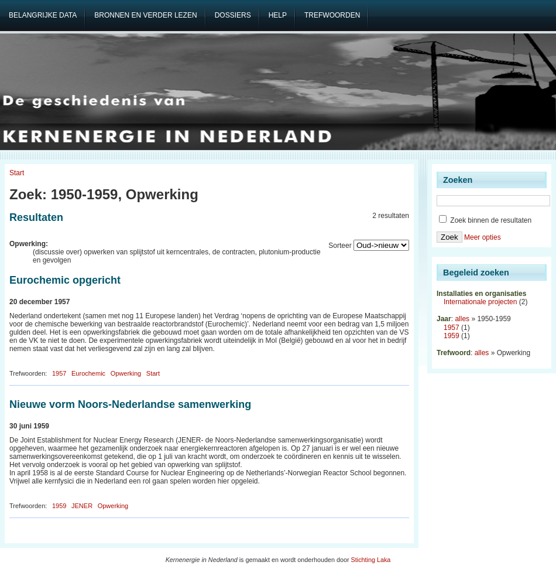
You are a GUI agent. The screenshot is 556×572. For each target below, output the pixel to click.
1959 (59, 505)
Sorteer (339, 245)
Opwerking (126, 373)
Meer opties (482, 237)
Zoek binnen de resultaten (485, 220)
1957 (59, 373)
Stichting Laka (371, 559)
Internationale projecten (480, 302)
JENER (81, 505)
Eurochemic (88, 373)
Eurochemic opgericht (65, 280)
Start (16, 173)
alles (462, 319)
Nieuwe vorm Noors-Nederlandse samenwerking (130, 404)
